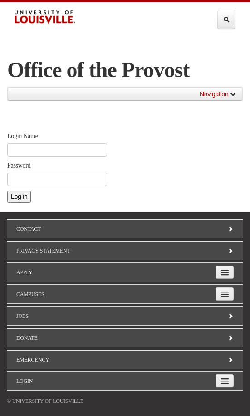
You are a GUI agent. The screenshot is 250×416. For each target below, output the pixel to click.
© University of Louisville (45, 401)
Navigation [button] (218, 94)
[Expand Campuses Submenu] (225, 294)
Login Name (22, 136)
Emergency (125, 360)
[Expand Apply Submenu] (225, 272)
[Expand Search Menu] (226, 19)
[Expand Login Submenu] (225, 380)
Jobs (125, 316)
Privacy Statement (125, 251)
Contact (125, 229)
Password (18, 165)
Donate (125, 338)
